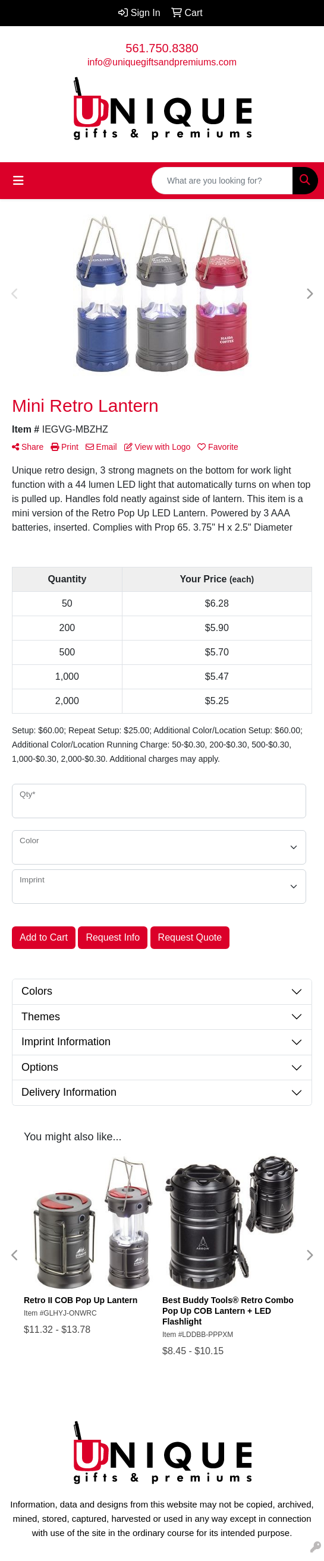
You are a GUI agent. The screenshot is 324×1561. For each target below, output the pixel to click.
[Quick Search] (222, 180)
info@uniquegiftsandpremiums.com (162, 62)
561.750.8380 (161, 48)
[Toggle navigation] (18, 180)
